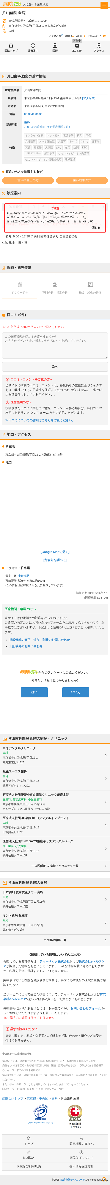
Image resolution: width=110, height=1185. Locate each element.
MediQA (28, 1157)
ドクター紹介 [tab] (19, 292)
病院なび (12, 4)
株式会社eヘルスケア (72, 1179)
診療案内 (33, 50)
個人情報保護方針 (81, 1166)
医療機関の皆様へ (81, 1144)
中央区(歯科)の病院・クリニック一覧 (55, 865)
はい (34, 692)
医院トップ (11, 50)
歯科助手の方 (82, 180)
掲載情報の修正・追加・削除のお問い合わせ (39, 640)
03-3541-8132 (33, 114)
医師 (55, 50)
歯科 (27, 122)
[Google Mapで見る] (55, 552)
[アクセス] (88, 98)
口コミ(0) (76, 50)
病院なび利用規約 (29, 1166)
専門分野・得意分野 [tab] (55, 292)
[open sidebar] (104, 5)
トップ (28, 1144)
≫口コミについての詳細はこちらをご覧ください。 (40, 420)
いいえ (75, 692)
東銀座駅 (23, 576)
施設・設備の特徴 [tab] (90, 292)
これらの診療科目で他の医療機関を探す (47, 126)
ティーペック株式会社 (54, 961)
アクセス (99, 50)
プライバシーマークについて (40, 1123)
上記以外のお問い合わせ (25, 646)
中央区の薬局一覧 (55, 940)
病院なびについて (81, 1157)
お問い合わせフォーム (86, 1008)
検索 (104, 1179)
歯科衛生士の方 (28, 180)
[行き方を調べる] (55, 560)
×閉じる (95, 227)
